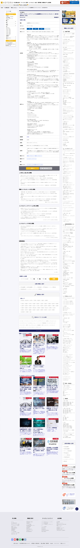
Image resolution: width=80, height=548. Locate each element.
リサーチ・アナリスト (66, 112)
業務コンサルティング (68, 168)
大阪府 (42, 300)
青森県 (26, 303)
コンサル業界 (28, 524)
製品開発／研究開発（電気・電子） (68, 402)
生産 (64, 422)
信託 (63, 130)
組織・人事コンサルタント (67, 186)
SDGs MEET (44, 531)
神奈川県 (26, 300)
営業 (63, 391)
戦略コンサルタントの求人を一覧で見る (51, 202)
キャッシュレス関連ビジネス (69, 136)
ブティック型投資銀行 (38, 287)
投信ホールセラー (65, 67)
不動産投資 (44, 323)
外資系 (35, 164)
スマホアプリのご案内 (15, 532)
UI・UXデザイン (65, 352)
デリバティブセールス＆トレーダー (68, 111)
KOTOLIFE (43, 527)
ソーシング (39, 323)
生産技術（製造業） (66, 424)
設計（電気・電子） (66, 417)
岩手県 (30, 303)
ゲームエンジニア (65, 372)
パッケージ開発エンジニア (67, 356)
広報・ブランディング (66, 394)
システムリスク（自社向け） (67, 284)
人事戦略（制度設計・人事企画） (68, 272)
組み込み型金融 (65, 140)
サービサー (64, 143)
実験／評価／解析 (67, 408)
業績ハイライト (59, 525)
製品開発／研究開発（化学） (67, 404)
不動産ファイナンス (66, 75)
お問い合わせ (15, 543)
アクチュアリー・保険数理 (67, 97)
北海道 (22, 303)
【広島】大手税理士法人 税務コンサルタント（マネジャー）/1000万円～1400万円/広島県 (36, 213)
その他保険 (64, 104)
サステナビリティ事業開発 (67, 238)
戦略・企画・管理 (67, 251)
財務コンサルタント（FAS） (67, 191)
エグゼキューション (32, 323)
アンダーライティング (51, 323)
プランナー (64, 390)
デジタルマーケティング (67, 348)
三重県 (53, 305)
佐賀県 (38, 309)
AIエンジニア (65, 310)
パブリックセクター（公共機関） (68, 233)
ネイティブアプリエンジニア (67, 365)
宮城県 (34, 303)
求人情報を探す (7, 7)
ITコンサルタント (65, 176)
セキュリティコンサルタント (67, 205)
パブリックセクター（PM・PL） (68, 302)
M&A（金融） (65, 47)
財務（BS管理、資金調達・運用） (68, 246)
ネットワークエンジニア (67, 369)
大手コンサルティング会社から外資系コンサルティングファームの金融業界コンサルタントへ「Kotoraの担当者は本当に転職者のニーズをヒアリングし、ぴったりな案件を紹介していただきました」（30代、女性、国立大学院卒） (39, 264)
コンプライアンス (65, 282)
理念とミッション (60, 523)
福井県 (42, 305)
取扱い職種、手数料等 (45, 543)
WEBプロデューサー (66, 347)
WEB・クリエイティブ (68, 345)
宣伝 (63, 393)
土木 (63, 86)
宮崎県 (53, 309)
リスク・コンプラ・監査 (68, 277)
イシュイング (65, 139)
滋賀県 (26, 307)
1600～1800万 (8, 32)
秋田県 (38, 303)
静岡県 (49, 305)
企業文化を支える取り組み (61, 524)
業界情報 (13, 530)
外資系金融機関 (29, 287)
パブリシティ (59, 526)
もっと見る (56, 272)
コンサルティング (30, 164)
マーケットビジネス (67, 106)
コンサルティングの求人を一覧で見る (52, 237)
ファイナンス (52, 325)
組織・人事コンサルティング (69, 184)
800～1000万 (8, 28)
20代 (7, 18)
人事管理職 (64, 271)
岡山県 (46, 307)
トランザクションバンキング (67, 118)
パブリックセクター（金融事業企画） (69, 36)
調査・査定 (64, 101)
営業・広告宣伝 (66, 385)
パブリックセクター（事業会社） (68, 229)
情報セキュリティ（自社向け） (68, 283)
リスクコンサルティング (68, 201)
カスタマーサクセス (66, 336)
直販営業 (64, 103)
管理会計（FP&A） (66, 245)
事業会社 (40, 289)
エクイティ (47, 325)
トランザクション (23, 327)
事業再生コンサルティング (68, 171)
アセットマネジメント (66, 77)
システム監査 (65, 280)
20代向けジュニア (29, 530)
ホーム (12, 521)
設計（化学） (65, 419)
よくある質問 (13, 531)
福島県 (45, 303)
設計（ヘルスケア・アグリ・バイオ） (69, 420)
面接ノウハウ (13, 526)
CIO (63, 320)
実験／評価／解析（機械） (67, 410)
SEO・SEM (65, 351)
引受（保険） (65, 100)
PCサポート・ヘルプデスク (67, 342)
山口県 (54, 307)
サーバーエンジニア (66, 370)
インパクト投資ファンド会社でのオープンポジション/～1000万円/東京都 (33, 215)
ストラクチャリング (23, 323)
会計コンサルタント (66, 192)
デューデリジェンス (32, 325)
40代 (12, 18)
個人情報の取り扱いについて (25, 543)
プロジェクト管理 (67, 324)
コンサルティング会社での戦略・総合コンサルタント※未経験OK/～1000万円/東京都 (35, 200)
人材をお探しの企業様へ (72, 0)
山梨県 (22, 305)
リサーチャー (65, 217)
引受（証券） (65, 133)
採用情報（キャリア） (61, 527)
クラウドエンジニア (66, 364)
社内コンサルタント (66, 321)
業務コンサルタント (38, 155)
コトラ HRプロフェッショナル (47, 521)
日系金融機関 (22, 287)
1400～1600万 (8, 31)
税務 (63, 248)
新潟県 (26, 305)
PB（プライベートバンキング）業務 (68, 125)
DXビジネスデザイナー (66, 308)
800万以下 (8, 27)
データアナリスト (65, 380)
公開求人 (7, 16)
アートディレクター (66, 388)
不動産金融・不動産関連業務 (69, 73)
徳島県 (22, 309)
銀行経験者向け (29, 531)
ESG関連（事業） (67, 235)
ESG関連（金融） (67, 39)
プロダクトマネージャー (67, 266)
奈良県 (30, 307)
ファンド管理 (65, 70)
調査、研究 (64, 214)
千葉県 (35, 300)
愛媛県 (30, 309)
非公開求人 (11, 16)
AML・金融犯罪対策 (66, 286)
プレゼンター (65, 69)
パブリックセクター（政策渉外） (68, 232)
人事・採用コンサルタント (67, 187)
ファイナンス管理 (67, 240)
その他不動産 (65, 87)
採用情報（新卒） (60, 529)
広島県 (50, 307)
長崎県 (42, 309)
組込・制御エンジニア (66, 373)
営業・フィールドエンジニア (69, 433)
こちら (10, 45)
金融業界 (28, 523)
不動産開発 (64, 80)
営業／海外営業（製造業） (67, 437)
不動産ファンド (65, 62)
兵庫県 (57, 305)
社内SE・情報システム (68, 338)
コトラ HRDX (44, 526)
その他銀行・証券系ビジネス (69, 129)
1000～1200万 (8, 29)
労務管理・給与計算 (66, 274)
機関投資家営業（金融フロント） (68, 127)
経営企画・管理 (66, 318)
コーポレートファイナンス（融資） (68, 116)
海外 (30, 311)
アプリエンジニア (65, 374)
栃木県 (53, 303)
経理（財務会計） (65, 244)
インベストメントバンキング (69, 45)
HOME (2, 7)
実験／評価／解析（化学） (67, 411)
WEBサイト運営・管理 (66, 343)
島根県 (42, 307)
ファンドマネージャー (66, 66)
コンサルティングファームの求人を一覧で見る (50, 219)
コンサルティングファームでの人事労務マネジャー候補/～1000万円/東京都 (33, 231)
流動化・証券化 (65, 54)
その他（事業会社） (66, 268)
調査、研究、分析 (67, 213)
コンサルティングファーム (31, 158)
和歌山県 (34, 307)
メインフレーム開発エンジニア (68, 357)
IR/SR (64, 253)
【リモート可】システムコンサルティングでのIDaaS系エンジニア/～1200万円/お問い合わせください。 (38, 235)
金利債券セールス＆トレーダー (68, 110)
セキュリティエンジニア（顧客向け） (69, 371)
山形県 (42, 303)
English (78, 0)
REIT (27, 325)
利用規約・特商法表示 (35, 543)
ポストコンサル (39, 164)
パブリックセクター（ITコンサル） (68, 155)
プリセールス (65, 332)
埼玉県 (31, 300)
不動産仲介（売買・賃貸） (67, 85)
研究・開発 (66, 400)
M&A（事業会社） (66, 267)
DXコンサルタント (66, 181)
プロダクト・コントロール (67, 247)
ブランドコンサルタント (67, 211)
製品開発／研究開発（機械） (67, 403)
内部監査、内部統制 (66, 279)
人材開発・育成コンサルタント (68, 188)
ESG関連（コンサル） (68, 157)
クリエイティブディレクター (67, 389)
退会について (63, 543)
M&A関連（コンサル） (68, 196)
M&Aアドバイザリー (66, 198)
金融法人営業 (65, 123)
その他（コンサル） (67, 219)
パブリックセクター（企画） (69, 227)
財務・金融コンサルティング (69, 190)
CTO (63, 319)
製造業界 (28, 527)
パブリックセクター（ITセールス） (68, 304)
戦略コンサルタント (14, 7)
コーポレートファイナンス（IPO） (68, 52)
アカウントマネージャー (67, 333)
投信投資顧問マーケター (67, 71)
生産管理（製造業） (66, 423)
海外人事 (64, 275)
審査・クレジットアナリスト (67, 119)
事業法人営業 (65, 124)
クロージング (38, 327)
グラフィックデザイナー (67, 387)
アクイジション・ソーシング (67, 76)
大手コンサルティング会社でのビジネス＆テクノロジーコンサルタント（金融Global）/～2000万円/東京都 (38, 185)
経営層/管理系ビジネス (30, 525)
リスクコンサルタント (66, 202)
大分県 (49, 309)
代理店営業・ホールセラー (67, 102)
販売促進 (64, 395)
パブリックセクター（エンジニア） (68, 303)
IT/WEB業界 (28, 526)
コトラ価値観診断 (45, 523)
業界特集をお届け (29, 521)
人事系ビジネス (66, 270)
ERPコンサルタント (66, 177)
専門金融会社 (45, 287)
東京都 (28, 136)
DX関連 (65, 306)
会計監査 (64, 249)
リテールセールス (65, 126)
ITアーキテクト (65, 180)
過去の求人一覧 (14, 533)
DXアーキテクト (65, 309)
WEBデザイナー (65, 349)
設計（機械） (65, 418)
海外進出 (65, 291)
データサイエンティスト (67, 378)
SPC (43, 325)
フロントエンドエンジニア (67, 358)
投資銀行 (39, 325)
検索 (54, 279)
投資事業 (65, 56)
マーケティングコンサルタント (68, 210)
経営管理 (65, 288)
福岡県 (46, 300)
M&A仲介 (64, 199)
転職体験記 (13, 529)
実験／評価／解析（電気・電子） (68, 409)
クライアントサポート (66, 265)
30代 (9, 18)
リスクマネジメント (67, 89)
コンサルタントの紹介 (15, 525)
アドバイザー (22, 325)
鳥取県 (39, 307)
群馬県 (57, 303)
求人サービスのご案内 (15, 524)
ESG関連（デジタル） (68, 312)
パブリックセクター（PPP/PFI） (68, 37)
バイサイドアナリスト (66, 68)
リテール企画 (65, 134)
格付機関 (64, 144)
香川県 (26, 309)
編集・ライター (65, 392)
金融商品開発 (65, 113)
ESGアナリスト (65, 42)
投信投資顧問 (66, 65)
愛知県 (39, 300)
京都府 (22, 307)
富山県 (34, 305)
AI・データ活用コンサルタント (68, 182)
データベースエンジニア (67, 366)
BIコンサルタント (65, 179)
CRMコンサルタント (66, 178)
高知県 (34, 309)
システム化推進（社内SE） (67, 341)
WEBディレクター (66, 350)
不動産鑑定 (64, 79)
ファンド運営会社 (52, 287)
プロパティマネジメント (67, 78)
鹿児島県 (23, 311)
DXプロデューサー (66, 307)
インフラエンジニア (66, 368)
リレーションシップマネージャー (68, 117)
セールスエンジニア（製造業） (68, 434)
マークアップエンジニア (67, 346)
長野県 (30, 305)
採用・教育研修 (65, 273)
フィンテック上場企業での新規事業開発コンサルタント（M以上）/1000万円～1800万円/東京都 (37, 178)
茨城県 (49, 303)
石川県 (38, 305)
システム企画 (65, 322)
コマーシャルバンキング (68, 115)
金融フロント (66, 121)
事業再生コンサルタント (67, 173)
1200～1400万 (8, 30)
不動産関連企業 (23, 289)
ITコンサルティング (67, 175)
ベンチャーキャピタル (66, 63)
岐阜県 (45, 305)
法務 (63, 281)
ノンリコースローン (31, 327)
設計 (64, 415)
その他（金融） (66, 142)
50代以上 (7, 19)
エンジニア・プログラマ (68, 354)
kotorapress (44, 529)
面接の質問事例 (14, 527)
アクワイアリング (65, 138)
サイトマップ (56, 543)
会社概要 (58, 521)
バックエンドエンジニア (67, 359)
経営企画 (64, 252)
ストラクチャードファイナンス (68, 53)
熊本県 (45, 309)
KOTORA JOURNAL (45, 530)
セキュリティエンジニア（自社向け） (69, 285)
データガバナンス (65, 379)
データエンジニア (65, 367)
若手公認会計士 (29, 529)
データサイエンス (67, 376)
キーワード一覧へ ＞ (39, 330)
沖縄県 (27, 311)
